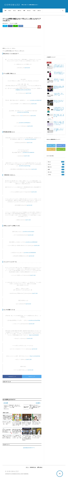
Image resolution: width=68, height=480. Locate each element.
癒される (19, 10)
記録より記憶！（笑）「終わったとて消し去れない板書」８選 (59, 115)
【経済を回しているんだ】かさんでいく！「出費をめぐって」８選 (59, 80)
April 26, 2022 (27, 67)
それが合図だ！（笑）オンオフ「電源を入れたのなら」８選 (59, 129)
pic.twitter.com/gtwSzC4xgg (24, 165)
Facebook (10, 25)
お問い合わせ (39, 467)
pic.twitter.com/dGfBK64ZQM (31, 242)
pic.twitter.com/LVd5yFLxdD (35, 100)
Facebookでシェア (12, 376)
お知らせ (39, 10)
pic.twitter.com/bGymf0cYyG (25, 89)
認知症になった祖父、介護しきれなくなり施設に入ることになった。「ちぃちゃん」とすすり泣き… (59, 123)
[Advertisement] (22, 38)
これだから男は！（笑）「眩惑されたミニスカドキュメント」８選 (59, 94)
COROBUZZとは (33, 467)
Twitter (5, 25)
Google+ (52, 149)
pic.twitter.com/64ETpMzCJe (24, 122)
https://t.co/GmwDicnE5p (35, 356)
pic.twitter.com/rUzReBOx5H (28, 152)
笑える (10, 10)
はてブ (21, 25)
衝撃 (24, 10)
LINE (15, 25)
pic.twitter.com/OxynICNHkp (34, 320)
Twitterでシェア (31, 376)
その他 (34, 10)
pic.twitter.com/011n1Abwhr (28, 231)
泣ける (14, 10)
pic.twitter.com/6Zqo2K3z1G (30, 139)
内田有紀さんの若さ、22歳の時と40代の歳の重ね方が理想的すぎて (59, 87)
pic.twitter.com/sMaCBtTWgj (23, 112)
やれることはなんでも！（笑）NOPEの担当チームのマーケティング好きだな (59, 72)
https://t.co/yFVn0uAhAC (34, 335)
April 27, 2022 (28, 93)
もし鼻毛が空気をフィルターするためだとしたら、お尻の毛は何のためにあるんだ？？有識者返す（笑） (59, 109)
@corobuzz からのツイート (29, 447)
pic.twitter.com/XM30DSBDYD (30, 252)
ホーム (27, 467)
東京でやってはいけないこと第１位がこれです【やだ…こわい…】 (59, 101)
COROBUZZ (12, 5)
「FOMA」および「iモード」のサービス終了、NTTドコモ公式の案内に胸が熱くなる (59, 66)
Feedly (61, 149)
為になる (29, 10)
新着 (5, 10)
